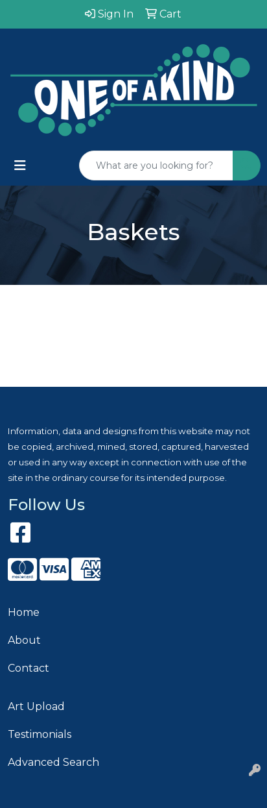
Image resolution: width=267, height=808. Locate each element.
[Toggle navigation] (20, 165)
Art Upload (36, 706)
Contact (28, 668)
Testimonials (39, 734)
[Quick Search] (156, 165)
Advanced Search (53, 762)
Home (24, 612)
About (24, 640)
